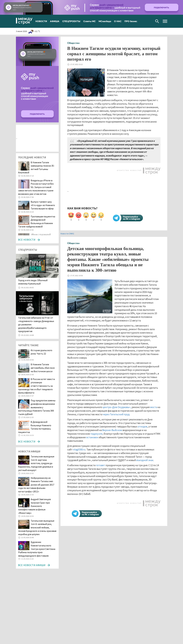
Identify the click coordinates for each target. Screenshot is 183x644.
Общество (73, 42)
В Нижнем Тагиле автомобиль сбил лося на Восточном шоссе (42, 368)
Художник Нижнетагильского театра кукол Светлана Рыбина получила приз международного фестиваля (36, 549)
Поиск (157, 21)
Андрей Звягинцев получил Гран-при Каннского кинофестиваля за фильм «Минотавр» (34, 506)
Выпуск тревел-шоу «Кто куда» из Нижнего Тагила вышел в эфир (43, 205)
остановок (92, 437)
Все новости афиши (31, 565)
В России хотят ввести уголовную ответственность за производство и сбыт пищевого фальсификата (36, 386)
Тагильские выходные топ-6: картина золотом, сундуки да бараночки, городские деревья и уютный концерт (36, 463)
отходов (142, 426)
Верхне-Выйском (112, 430)
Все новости (26, 239)
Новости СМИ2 (67, 233)
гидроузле (96, 433)
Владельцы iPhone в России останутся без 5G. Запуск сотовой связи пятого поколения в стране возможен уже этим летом (36, 187)
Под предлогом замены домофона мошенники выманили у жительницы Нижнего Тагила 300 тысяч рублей (36, 407)
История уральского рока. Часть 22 (41, 352)
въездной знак (144, 460)
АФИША (54, 21)
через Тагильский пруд (116, 414)
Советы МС (89, 21)
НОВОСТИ (41, 21)
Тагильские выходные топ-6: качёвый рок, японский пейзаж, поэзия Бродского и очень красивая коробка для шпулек (37, 527)
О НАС (117, 21)
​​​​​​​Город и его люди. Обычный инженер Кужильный (32, 282)
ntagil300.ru (79, 449)
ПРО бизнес (130, 21)
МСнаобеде (105, 21)
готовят (100, 465)
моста (153, 407)
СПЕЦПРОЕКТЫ (71, 21)
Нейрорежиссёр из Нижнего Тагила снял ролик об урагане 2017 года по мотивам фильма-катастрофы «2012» (36, 484)
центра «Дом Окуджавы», (117, 407)
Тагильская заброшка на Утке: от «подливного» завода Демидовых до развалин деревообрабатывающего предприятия (36, 324)
